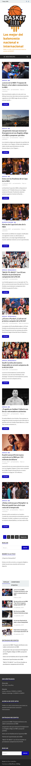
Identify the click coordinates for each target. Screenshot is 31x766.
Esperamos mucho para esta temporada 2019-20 (21, 630)
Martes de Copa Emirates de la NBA (13, 659)
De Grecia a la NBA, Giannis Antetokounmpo (21, 612)
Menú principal (10, 56)
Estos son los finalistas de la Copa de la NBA (15, 656)
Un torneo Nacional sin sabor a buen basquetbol (21, 621)
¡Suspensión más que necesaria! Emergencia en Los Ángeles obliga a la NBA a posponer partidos (15, 133)
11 (17, 537)
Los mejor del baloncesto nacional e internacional (13, 40)
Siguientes (24, 537)
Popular (6, 582)
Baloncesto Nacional (7, 222)
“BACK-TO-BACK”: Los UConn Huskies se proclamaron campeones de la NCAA (13, 274)
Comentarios (15, 582)
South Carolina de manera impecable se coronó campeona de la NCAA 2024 (15, 365)
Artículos (4, 80)
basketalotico (16, 89)
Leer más (5, 104)
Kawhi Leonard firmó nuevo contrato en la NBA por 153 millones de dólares (13, 457)
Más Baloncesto (12, 270)
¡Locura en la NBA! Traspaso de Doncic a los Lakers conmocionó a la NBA (15, 85)
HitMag (18, 764)
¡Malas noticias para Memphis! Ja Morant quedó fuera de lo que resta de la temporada (15, 505)
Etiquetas (14, 585)
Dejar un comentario (24, 323)
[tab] (6, 582)
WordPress (12, 764)
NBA (9, 80)
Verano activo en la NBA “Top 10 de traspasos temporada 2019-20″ (21, 603)
